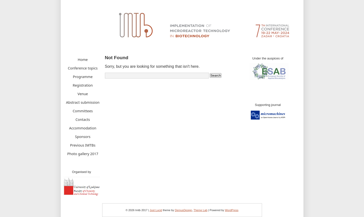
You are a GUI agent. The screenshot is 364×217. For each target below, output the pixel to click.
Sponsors (82, 136)
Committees (83, 111)
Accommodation (82, 128)
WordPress (231, 210)
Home (83, 59)
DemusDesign (183, 210)
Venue (82, 93)
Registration (83, 85)
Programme (83, 76)
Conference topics (83, 68)
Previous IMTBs (83, 145)
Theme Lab (201, 210)
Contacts (82, 119)
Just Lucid (156, 210)
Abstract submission (83, 102)
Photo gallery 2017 (82, 153)
